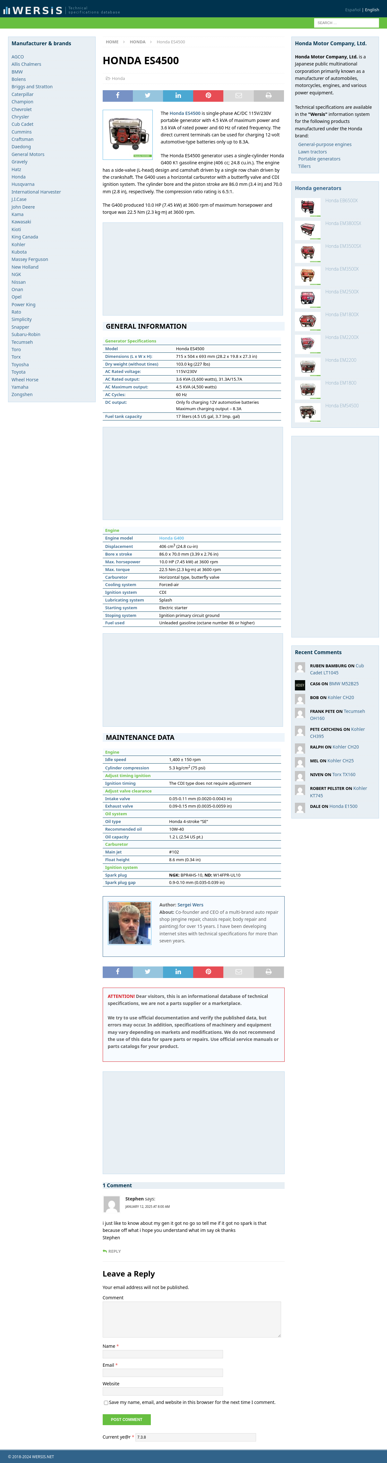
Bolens (19, 79)
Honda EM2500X (341, 292)
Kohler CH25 (341, 760)
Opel (17, 297)
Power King (24, 304)
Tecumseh (22, 342)
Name (109, 1346)
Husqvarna (23, 184)
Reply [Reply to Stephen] (114, 1251)
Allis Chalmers (26, 64)
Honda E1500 (343, 806)
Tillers (304, 166)
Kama (17, 214)
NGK (16, 274)
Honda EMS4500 (342, 406)
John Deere (23, 207)
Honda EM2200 (340, 360)
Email (109, 1365)
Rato (16, 312)
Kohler (18, 244)
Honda (118, 78)
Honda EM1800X (341, 314)
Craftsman (22, 139)
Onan (17, 289)
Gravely (19, 162)
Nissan (19, 282)
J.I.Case (19, 199)
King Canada (25, 237)
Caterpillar (23, 94)
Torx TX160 (344, 774)
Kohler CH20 (341, 697)
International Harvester (36, 192)
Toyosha (20, 364)
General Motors (28, 154)
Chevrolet (22, 109)
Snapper (20, 327)
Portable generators (319, 159)
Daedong (21, 146)
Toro (16, 349)
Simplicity (22, 319)
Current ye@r (118, 1436)
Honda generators (318, 188)
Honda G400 (171, 538)
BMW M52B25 (344, 683)
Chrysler (20, 117)
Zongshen (22, 394)
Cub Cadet (22, 124)
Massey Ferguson (30, 259)
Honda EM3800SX (343, 223)
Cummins (22, 132)
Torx (16, 357)
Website (111, 1384)
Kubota (19, 252)
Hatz (16, 169)
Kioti (16, 229)
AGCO (18, 57)
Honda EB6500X (341, 200)
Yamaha (20, 387)
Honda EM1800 (340, 383)
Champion (22, 102)
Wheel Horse (25, 380)
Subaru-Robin (26, 334)
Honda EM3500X (341, 269)
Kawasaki (21, 222)
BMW (17, 72)
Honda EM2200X (341, 337)
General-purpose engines (325, 144)
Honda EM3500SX (343, 246)
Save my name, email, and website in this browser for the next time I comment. (192, 1402)
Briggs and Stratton (32, 86)
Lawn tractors (312, 152)
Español (353, 10)
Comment (113, 1297)
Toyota (19, 372)
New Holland (25, 267)
